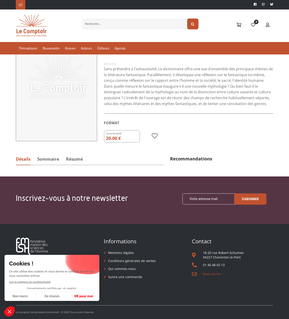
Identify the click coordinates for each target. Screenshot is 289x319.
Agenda (119, 48)
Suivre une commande (125, 277)
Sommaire (48, 159)
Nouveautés (51, 48)
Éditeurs (103, 48)
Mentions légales (121, 253)
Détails (23, 159)
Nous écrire (212, 274)
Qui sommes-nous (122, 269)
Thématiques (28, 48)
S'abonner (250, 199)
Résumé (74, 159)
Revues (70, 48)
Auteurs (86, 48)
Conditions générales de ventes (132, 261)
